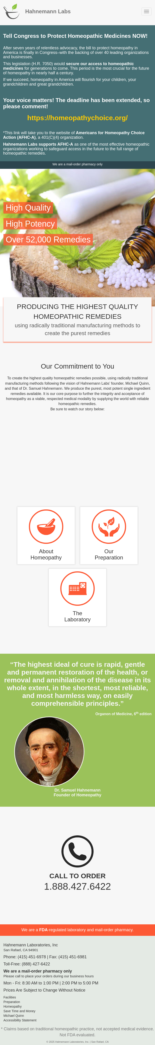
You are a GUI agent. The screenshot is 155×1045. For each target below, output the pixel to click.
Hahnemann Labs (48, 11)
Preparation (11, 1002)
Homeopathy (12, 1006)
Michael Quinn (13, 1015)
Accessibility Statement (19, 1020)
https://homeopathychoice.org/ (77, 118)
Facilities (9, 997)
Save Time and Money (19, 1011)
